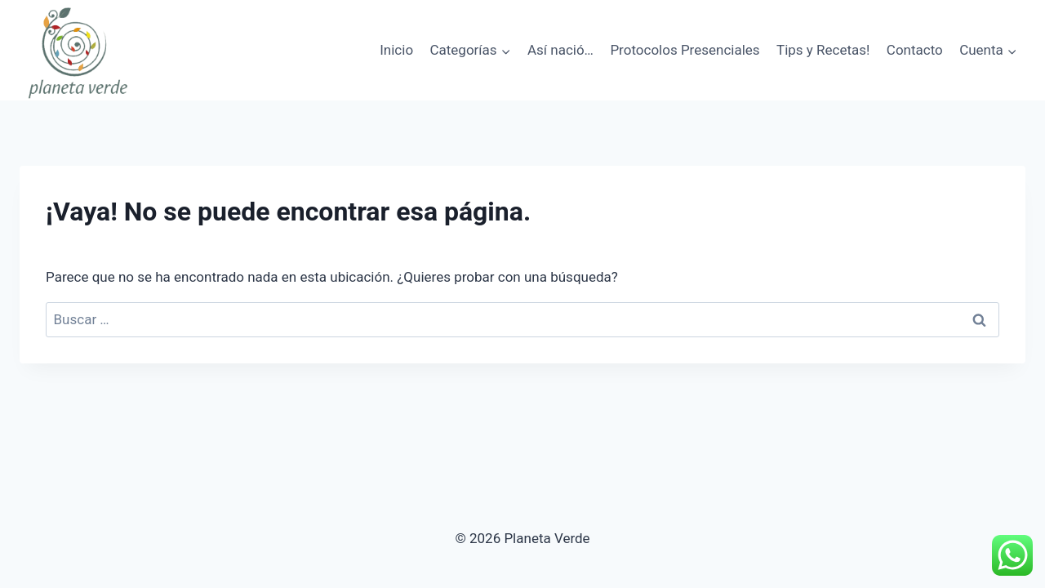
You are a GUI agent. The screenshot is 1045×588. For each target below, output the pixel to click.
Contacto (915, 50)
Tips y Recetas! (822, 50)
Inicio (396, 50)
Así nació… (560, 50)
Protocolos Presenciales (684, 50)
